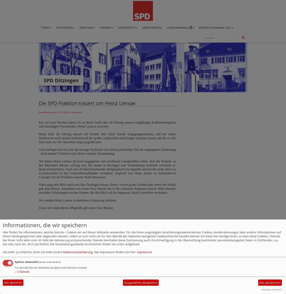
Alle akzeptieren (270, 282)
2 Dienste (22, 272)
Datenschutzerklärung (78, 252)
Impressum (144, 252)
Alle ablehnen (13, 282)
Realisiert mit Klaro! (272, 289)
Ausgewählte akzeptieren (141, 282)
